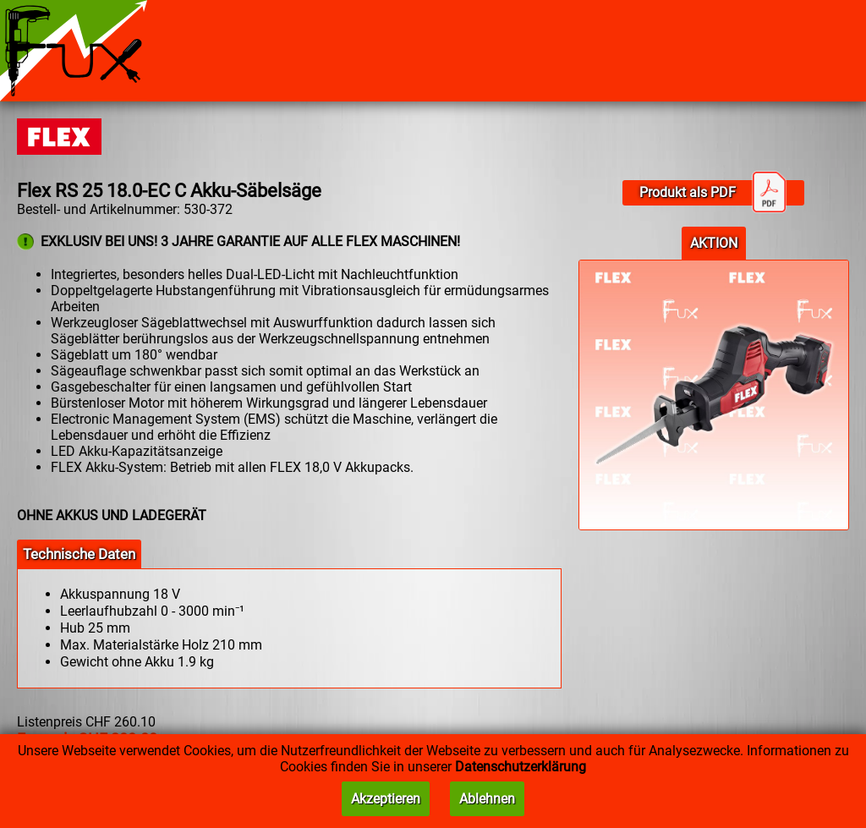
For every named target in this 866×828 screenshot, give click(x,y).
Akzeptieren (385, 799)
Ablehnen (487, 799)
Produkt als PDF (713, 193)
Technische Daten (79, 554)
